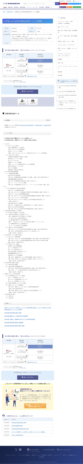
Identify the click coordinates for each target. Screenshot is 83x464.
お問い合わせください (32, 76)
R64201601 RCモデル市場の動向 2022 (67, 107)
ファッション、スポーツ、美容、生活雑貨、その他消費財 (66, 21)
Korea (69, 1)
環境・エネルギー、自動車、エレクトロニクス (67, 48)
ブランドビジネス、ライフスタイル (66, 44)
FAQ (64, 455)
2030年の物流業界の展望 (17, 425)
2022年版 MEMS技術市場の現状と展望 (14, 325)
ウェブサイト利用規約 (23, 455)
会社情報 (41, 7)
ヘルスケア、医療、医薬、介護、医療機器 (67, 35)
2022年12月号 (47, 125)
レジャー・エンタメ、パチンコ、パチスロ (67, 66)
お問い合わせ (77, 7)
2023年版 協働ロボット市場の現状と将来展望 (16, 316)
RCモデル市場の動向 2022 (17, 435)
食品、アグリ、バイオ (63, 26)
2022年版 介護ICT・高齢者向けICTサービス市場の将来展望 (19, 319)
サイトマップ (77, 1)
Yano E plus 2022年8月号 (27, 125)
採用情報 (47, 7)
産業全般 (60, 70)
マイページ (63, 7)
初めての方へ (63, 4)
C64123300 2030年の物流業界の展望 (66, 90)
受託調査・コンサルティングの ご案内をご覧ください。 (35, 405)
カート (70, 7)
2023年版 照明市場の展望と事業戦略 (13, 322)
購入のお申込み (28, 91)
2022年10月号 (39, 125)
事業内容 (10, 7)
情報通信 (60, 58)
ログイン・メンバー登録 (75, 4)
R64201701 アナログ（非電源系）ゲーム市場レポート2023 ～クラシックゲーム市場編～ (67, 101)
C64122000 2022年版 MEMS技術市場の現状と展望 (67, 95)
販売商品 (16, 7)
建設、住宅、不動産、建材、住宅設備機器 (67, 30)
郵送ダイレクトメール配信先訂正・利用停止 (41, 455)
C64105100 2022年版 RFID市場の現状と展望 (67, 85)
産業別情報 (22, 7)
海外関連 (60, 74)
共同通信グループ (72, 455)
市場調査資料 (9, 11)
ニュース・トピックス (32, 7)
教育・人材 (60, 62)
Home (5, 7)
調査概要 (28, 120)
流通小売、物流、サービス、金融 (66, 40)
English (62, 1)
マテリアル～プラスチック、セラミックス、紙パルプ (65, 53)
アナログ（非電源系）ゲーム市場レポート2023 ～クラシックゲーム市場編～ (28, 431)
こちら (26, 36)
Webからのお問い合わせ (63, 449)
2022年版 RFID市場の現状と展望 (12, 312)
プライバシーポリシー (11, 455)
